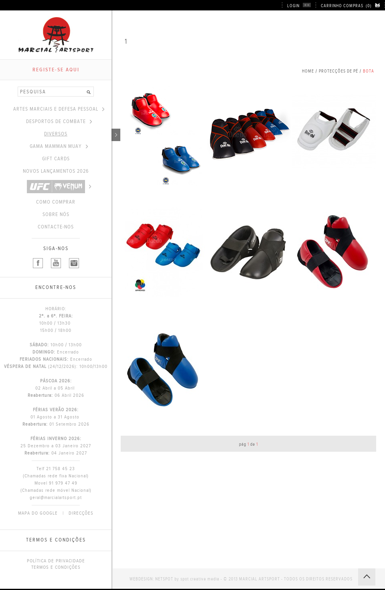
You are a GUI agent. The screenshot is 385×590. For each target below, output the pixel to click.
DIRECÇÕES (81, 513)
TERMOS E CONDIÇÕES (56, 567)
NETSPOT (164, 579)
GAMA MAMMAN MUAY (59, 146)
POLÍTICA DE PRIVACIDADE (56, 561)
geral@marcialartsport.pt (56, 497)
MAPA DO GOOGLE (38, 513)
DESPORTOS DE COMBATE (59, 121)
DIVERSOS (77, 134)
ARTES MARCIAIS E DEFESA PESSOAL (58, 109)
